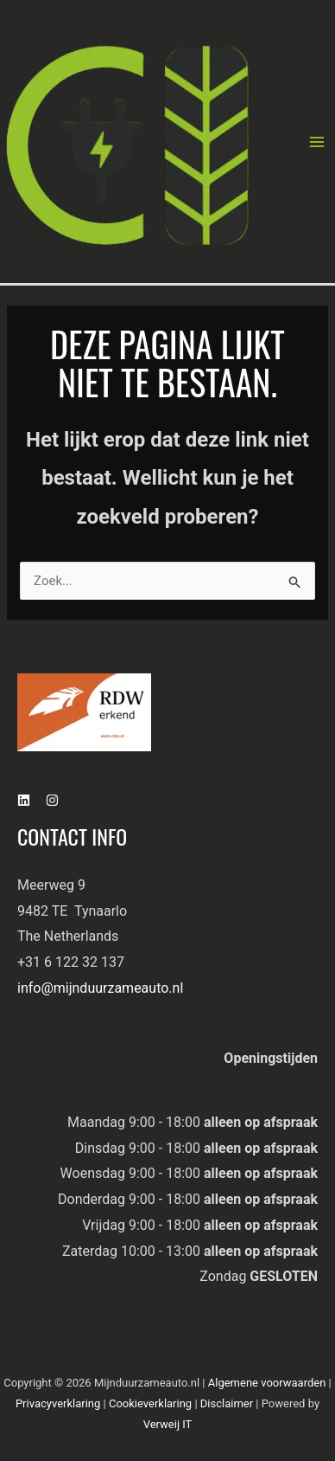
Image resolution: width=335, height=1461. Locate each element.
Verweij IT (168, 1424)
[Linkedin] (23, 800)
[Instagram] (52, 800)
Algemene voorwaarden (268, 1382)
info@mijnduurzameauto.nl (100, 988)
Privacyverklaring (60, 1403)
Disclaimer (228, 1403)
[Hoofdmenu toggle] (317, 141)
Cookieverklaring (151, 1403)
